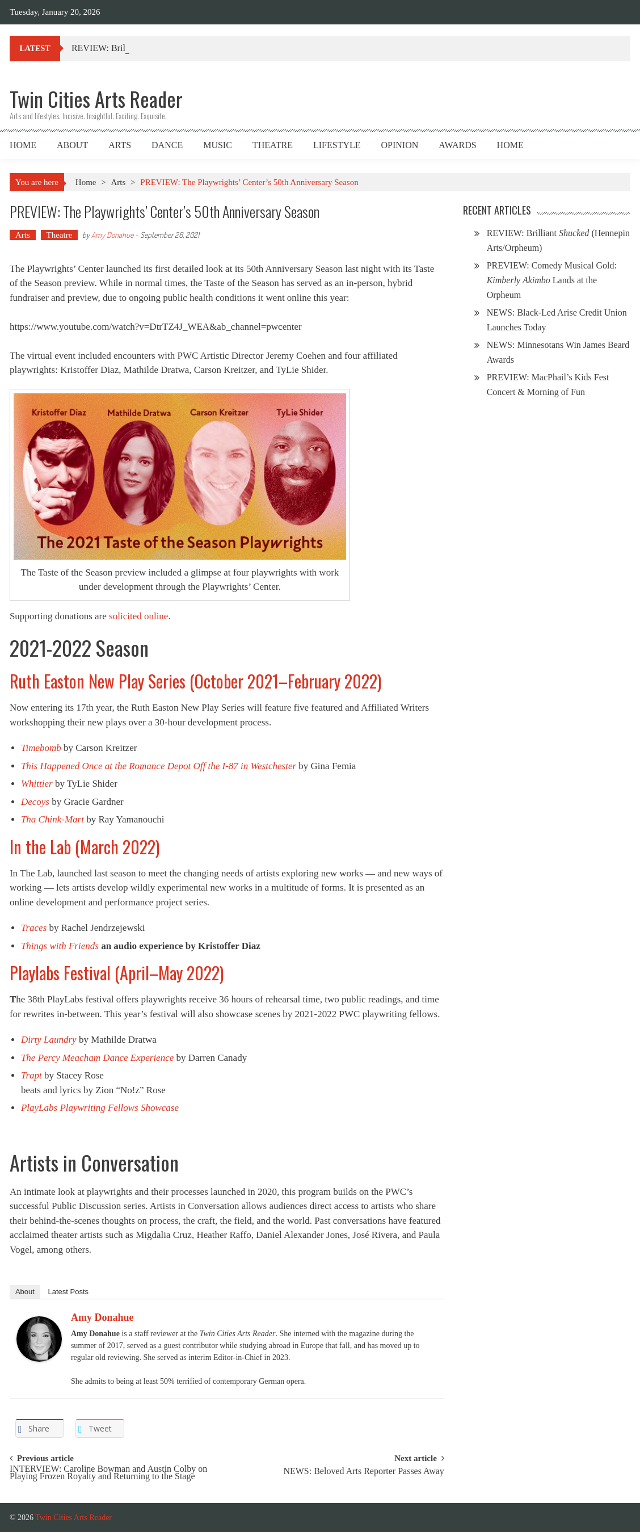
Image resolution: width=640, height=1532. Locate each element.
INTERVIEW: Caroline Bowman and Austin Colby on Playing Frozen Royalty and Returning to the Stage (108, 1473)
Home (23, 145)
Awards (457, 145)
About (72, 145)
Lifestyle (337, 145)
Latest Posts (68, 1291)
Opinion (400, 145)
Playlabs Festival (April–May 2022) (117, 972)
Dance (167, 145)
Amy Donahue (112, 235)
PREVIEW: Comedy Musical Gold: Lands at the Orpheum (552, 280)
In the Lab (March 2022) (84, 846)
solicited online (138, 616)
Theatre (272, 145)
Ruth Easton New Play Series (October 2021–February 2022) (195, 681)
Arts (119, 145)
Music (217, 145)
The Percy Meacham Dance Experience (97, 1057)
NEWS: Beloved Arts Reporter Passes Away (363, 1471)
